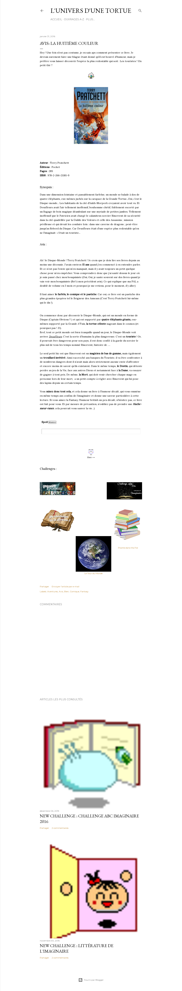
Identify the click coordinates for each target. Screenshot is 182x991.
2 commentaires (60, 828)
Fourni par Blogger (91, 980)
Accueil (56, 19)
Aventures (52, 591)
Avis (61, 591)
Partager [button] (44, 586)
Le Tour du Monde (93, 573)
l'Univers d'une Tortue (90, 10)
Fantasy (84, 591)
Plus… (90, 19)
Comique (74, 591)
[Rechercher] (140, 9)
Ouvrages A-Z (74, 19)
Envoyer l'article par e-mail (65, 586)
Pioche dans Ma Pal (128, 547)
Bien (66, 591)
